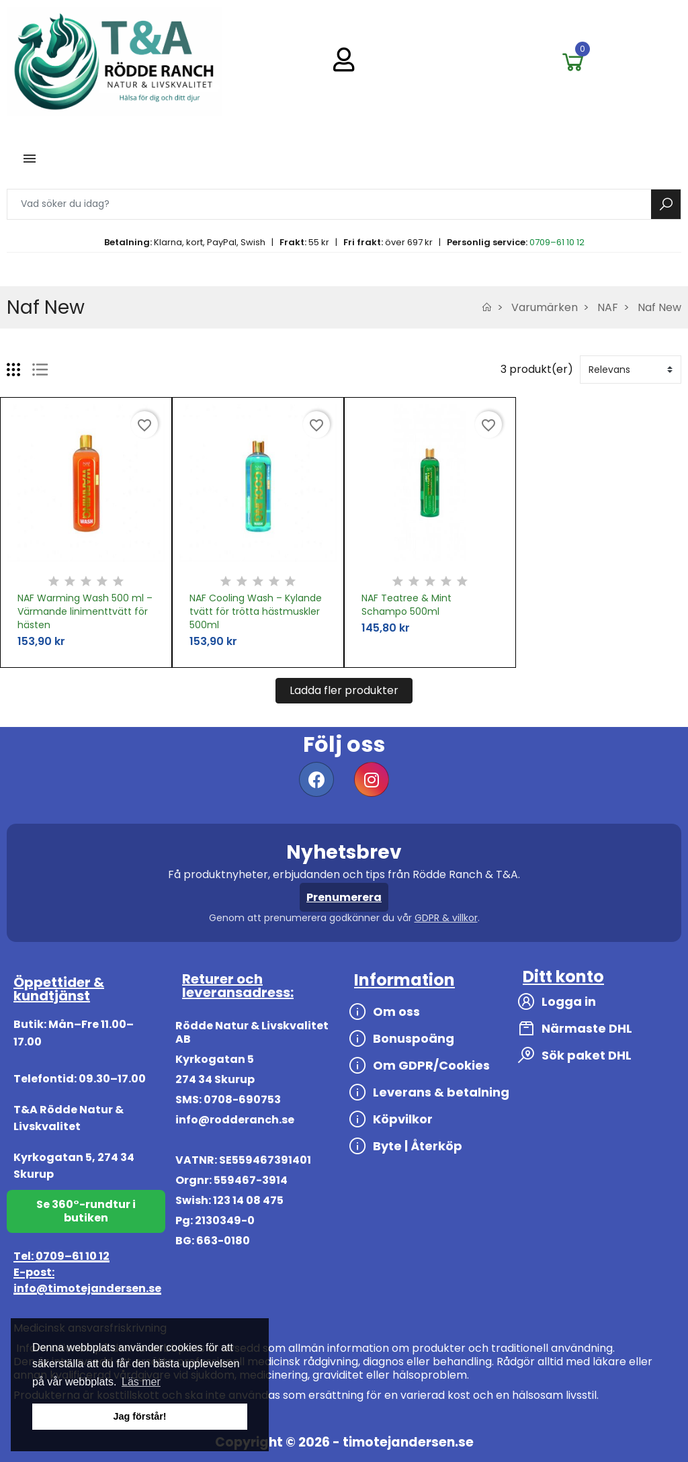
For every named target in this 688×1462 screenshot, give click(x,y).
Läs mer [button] (141, 1381)
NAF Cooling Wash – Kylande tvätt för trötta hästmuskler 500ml (255, 611)
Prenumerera (344, 897)
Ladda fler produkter (344, 690)
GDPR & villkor (446, 917)
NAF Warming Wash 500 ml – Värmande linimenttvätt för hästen (85, 611)
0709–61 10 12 (557, 242)
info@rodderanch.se (234, 1119)
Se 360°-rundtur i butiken (86, 1211)
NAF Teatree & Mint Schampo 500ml (406, 604)
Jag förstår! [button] (139, 1416)
